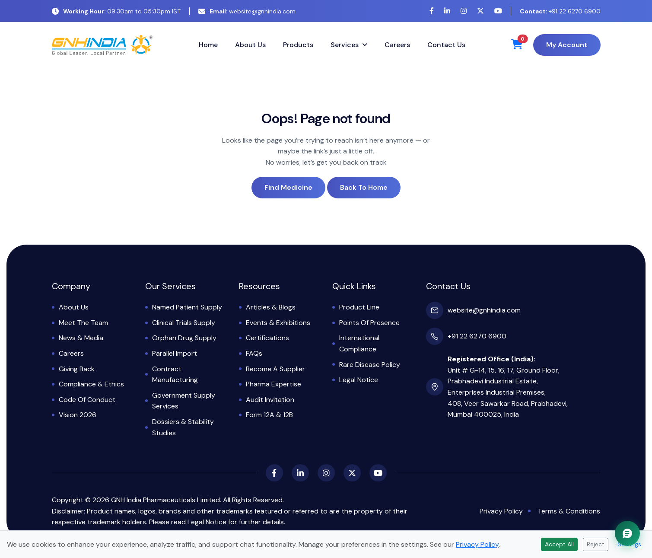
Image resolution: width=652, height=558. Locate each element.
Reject (595, 544)
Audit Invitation (270, 399)
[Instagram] (464, 11)
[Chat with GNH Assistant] (627, 533)
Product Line (359, 307)
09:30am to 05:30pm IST (116, 11)
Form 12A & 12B (269, 414)
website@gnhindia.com (247, 11)
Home (208, 44)
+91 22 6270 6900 (560, 11)
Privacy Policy (501, 511)
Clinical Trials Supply (183, 322)
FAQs (254, 353)
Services (345, 44)
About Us (250, 44)
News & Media (81, 337)
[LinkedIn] (447, 11)
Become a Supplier (275, 368)
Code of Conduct (87, 399)
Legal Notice (358, 379)
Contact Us (446, 44)
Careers (397, 44)
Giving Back (77, 368)
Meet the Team (83, 322)
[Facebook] (431, 11)
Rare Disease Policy (369, 364)
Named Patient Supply (187, 307)
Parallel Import (174, 353)
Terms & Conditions (569, 511)
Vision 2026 (77, 414)
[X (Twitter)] (480, 11)
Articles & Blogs (271, 307)
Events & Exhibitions (278, 322)
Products (298, 44)
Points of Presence (369, 322)
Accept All (559, 544)
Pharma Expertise (273, 384)
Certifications (267, 337)
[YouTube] (498, 11)
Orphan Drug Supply (184, 337)
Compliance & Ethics (91, 384)
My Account (567, 44)
